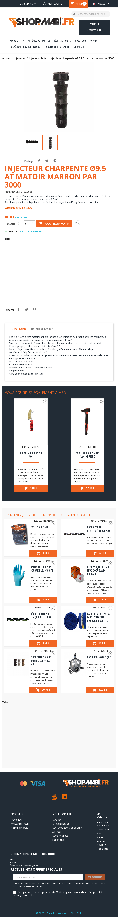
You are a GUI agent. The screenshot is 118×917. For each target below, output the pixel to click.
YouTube (54, 797)
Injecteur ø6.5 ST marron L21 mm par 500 (40, 660)
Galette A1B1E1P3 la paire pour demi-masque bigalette (98, 617)
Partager (39, 161)
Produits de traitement (56, 46)
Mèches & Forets (62, 40)
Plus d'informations (30, 231)
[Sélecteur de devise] (28, 4)
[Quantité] (27, 223)
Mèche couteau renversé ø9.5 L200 (98, 528)
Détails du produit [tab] (42, 329)
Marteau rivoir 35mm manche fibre (87, 454)
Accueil (14, 40)
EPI (22, 40)
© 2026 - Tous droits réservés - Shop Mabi (59, 913)
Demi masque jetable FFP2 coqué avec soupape (99, 570)
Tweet (47, 161)
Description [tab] (19, 329)
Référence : (12, 191)
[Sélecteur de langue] (100, 4)
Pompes (94, 40)
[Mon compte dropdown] (54, 4)
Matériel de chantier (39, 40)
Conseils (94, 24)
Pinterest (55, 161)
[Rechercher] (90, 14)
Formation (78, 46)
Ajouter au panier (54, 224)
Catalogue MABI (39, 527)
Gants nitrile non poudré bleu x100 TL (41, 568)
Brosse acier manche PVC (31, 454)
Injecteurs (80, 40)
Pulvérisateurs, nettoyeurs (25, 46)
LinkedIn (64, 797)
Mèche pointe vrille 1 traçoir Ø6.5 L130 (42, 615)
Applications (94, 30)
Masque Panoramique (99, 657)
